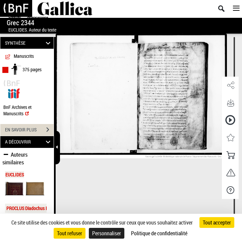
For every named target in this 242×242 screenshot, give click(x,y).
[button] (230, 85)
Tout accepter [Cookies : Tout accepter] (217, 222)
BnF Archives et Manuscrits (17, 110)
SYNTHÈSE (28, 43)
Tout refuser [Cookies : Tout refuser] (69, 233)
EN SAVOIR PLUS (29, 129)
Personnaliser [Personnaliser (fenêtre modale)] (106, 233)
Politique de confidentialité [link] (159, 233)
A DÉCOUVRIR (28, 142)
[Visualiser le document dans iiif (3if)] (14, 92)
